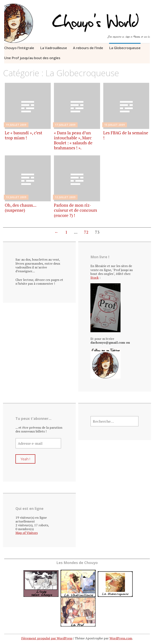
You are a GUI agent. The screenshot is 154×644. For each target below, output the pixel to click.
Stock (94, 277)
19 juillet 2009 (16, 125)
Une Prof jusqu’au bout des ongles (32, 58)
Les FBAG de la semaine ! (125, 135)
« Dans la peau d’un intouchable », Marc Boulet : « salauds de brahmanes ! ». (73, 140)
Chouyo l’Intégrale (19, 48)
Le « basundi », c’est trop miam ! (23, 135)
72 (86, 232)
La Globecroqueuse (125, 48)
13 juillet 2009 (16, 197)
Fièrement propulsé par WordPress (46, 638)
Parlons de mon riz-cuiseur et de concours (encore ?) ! (75, 210)
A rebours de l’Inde (88, 48)
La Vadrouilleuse (53, 48)
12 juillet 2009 (65, 197)
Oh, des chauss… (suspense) (20, 207)
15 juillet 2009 (114, 125)
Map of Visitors (26, 533)
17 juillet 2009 (65, 125)
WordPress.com (120, 638)
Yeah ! (25, 459)
